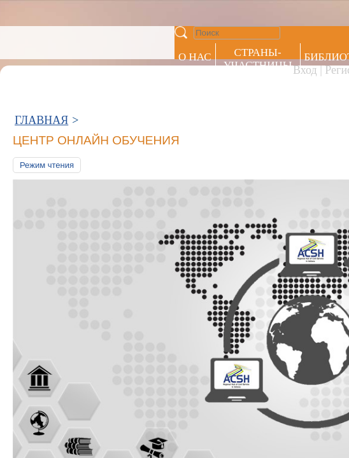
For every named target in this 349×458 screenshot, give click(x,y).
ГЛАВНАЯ (41, 56)
